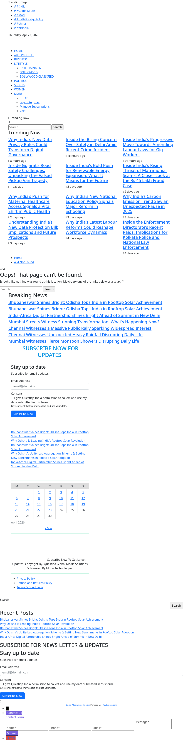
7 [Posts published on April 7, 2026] (28, 498)
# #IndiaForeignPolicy (28, 19)
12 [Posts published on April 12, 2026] (83, 498)
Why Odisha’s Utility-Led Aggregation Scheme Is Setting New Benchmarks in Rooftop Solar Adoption (67, 632)
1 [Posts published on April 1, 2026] (39, 492)
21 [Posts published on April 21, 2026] (27, 510)
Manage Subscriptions (35, 106)
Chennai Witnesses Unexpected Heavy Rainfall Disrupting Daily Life (75, 334)
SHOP (24, 98)
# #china (20, 24)
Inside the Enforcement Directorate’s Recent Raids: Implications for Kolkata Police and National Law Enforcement (146, 234)
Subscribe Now (23, 414)
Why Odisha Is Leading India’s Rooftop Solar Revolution (48, 441)
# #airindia (21, 28)
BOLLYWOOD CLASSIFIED (37, 76)
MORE (18, 94)
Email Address (20, 381)
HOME (18, 51)
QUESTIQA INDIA (19, 39)
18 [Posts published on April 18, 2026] (72, 504)
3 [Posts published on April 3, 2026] (61, 492)
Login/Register (29, 102)
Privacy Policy (26, 579)
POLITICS (20, 81)
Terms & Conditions (30, 587)
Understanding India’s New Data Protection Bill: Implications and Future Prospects (33, 229)
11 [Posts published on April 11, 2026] (72, 498)
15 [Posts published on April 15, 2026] (38, 504)
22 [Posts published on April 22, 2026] (38, 510)
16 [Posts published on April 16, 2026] (49, 504)
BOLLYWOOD (29, 72)
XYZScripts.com (110, 704)
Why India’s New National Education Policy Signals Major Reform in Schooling (91, 203)
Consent (16, 394)
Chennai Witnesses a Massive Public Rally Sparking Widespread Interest (80, 328)
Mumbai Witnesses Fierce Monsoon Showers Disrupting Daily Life (73, 341)
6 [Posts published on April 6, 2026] (17, 498)
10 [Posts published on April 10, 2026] (61, 498)
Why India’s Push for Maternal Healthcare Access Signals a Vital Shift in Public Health (29, 203)
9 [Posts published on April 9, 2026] (50, 498)
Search (4, 600)
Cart (22, 111)
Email (12, 738)
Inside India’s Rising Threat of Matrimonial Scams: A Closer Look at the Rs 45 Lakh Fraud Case (146, 175)
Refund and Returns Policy (34, 583)
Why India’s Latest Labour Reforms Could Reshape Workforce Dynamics (91, 227)
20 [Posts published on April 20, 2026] (16, 510)
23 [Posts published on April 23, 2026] (49, 510)
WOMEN (19, 89)
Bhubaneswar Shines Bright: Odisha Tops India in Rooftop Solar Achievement (85, 302)
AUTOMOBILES (24, 55)
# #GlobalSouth (24, 11)
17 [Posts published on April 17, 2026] (61, 504)
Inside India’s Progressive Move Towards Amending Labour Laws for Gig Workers (148, 147)
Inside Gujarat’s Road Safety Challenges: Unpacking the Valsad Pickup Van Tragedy (30, 172)
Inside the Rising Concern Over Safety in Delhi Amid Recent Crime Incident (91, 144)
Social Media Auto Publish (78, 704)
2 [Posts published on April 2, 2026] (50, 492)
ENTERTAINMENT (31, 68)
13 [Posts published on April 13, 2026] (16, 504)
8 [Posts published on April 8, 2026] (39, 498)
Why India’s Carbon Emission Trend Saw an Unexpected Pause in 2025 (146, 203)
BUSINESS (21, 59)
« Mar (48, 528)
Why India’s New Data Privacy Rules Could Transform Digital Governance (30, 147)
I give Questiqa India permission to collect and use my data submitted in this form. (49, 400)
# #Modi (19, 15)
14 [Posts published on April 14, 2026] (27, 504)
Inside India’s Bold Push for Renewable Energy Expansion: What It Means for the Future (89, 172)
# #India (19, 6)
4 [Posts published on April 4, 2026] (72, 492)
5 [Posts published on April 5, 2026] (83, 492)
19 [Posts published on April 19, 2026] (83, 504)
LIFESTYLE (21, 64)
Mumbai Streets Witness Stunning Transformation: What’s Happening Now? (83, 322)
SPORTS (19, 85)
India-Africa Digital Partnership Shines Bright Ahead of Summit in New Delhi (84, 315)
